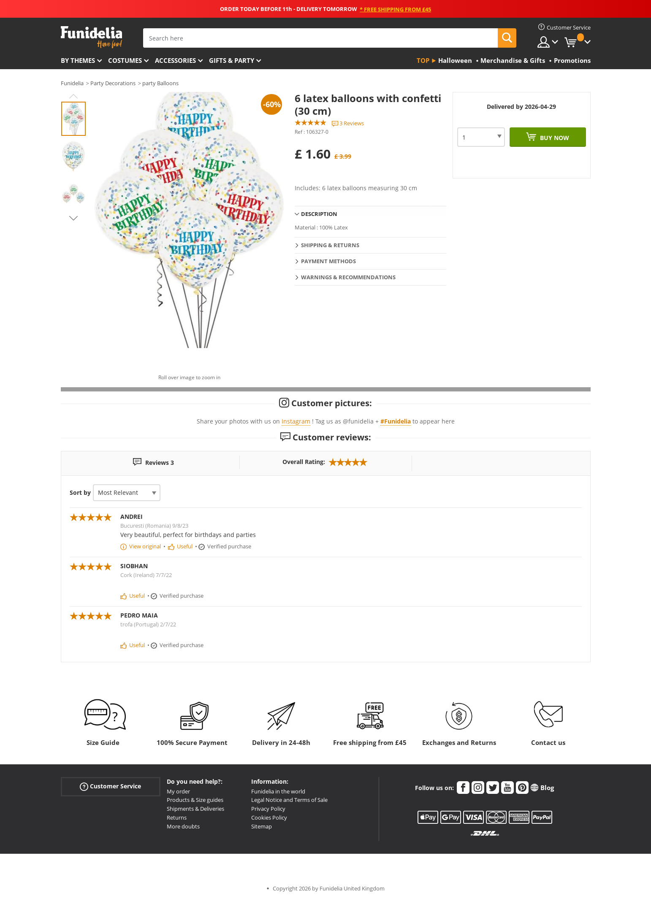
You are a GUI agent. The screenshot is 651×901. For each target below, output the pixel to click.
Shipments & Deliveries (195, 808)
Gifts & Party (231, 60)
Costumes (125, 60)
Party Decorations (113, 83)
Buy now (553, 138)
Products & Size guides (195, 800)
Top (423, 60)
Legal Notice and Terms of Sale (289, 800)
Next (73, 218)
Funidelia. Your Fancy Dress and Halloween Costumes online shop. (91, 37)
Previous (73, 96)
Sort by (80, 492)
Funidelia (72, 83)
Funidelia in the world (278, 791)
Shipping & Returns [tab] (330, 245)
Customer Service (110, 786)
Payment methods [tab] (328, 261)
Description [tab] (319, 214)
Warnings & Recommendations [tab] (348, 277)
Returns (177, 817)
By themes (78, 60)
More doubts (183, 826)
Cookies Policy (269, 817)
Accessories (175, 60)
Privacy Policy (268, 808)
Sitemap (261, 826)
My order (178, 791)
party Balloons (160, 83)
